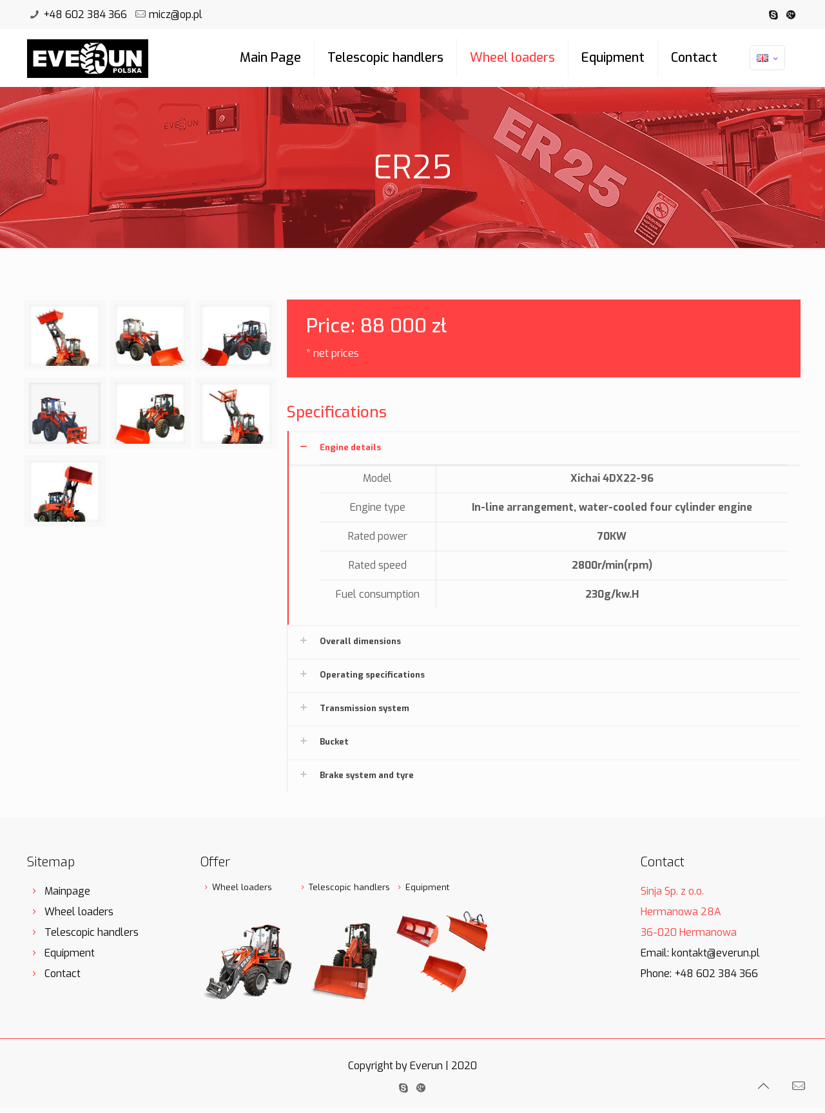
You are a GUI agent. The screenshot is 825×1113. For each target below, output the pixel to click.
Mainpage (67, 891)
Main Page (270, 57)
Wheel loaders (512, 57)
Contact (694, 57)
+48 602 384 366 (85, 14)
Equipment (613, 57)
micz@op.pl (175, 14)
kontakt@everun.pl (716, 953)
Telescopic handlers (385, 57)
